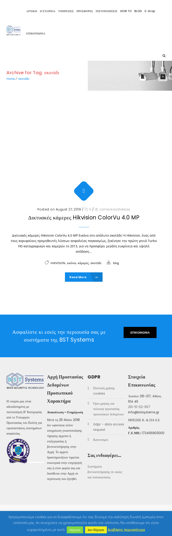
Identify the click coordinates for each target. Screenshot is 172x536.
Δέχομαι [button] (74, 530)
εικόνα (71, 263)
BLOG (138, 11)
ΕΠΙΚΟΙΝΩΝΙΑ (35, 33)
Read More (83, 277)
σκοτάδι (24, 79)
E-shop (150, 11)
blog (116, 263)
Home (10, 79)
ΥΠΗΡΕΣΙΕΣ (66, 11)
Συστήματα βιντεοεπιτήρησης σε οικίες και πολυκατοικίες (105, 471)
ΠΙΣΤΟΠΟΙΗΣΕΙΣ (106, 11)
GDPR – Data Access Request (108, 427)
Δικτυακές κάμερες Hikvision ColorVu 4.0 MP (84, 217)
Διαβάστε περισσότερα (126, 529)
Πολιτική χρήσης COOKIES (104, 391)
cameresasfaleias (114, 209)
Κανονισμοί (100, 439)
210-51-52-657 (139, 407)
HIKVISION (58, 263)
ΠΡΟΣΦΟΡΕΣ (84, 11)
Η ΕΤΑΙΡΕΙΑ (48, 11)
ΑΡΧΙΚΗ (31, 11)
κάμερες (83, 263)
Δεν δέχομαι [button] (96, 530)
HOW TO (126, 11)
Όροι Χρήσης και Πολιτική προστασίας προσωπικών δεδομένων (108, 408)
